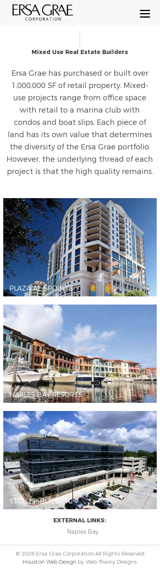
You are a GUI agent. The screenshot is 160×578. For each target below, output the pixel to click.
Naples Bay (82, 531)
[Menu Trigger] (145, 13)
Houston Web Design (50, 561)
